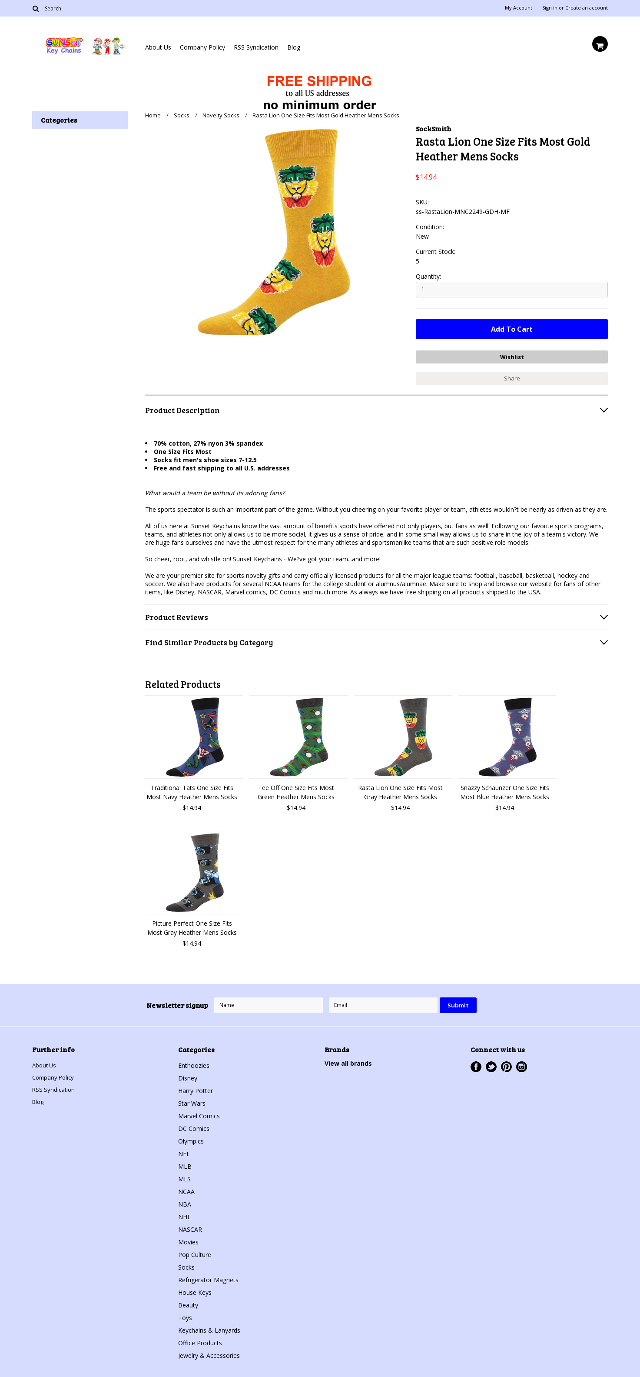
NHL (184, 1214)
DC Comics (193, 1126)
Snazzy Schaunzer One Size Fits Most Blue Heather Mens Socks (504, 790)
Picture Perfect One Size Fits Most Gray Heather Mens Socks (192, 925)
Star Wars (192, 1101)
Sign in (549, 8)
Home (153, 115)
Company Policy (202, 47)
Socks (181, 115)
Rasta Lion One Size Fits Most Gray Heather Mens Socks (400, 790)
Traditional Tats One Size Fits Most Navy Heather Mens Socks (191, 790)
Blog (293, 47)
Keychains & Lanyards (209, 1328)
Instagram (521, 1064)
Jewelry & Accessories (209, 1353)
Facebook (476, 1064)
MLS (184, 1177)
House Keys (195, 1290)
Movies (188, 1240)
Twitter (491, 1064)
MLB (185, 1164)
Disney (187, 1076)
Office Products (200, 1341)
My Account (518, 8)
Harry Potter (195, 1088)
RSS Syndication (256, 47)
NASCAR (190, 1227)
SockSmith (433, 128)
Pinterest (506, 1064)
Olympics (191, 1139)
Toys (185, 1315)
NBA (184, 1202)
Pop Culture (194, 1252)
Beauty (188, 1303)
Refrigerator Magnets (208, 1278)
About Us (158, 47)
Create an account (586, 8)
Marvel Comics (199, 1114)
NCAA (186, 1189)
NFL (184, 1151)
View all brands (348, 1061)
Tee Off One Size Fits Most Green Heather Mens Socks (296, 790)
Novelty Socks (220, 115)
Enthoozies (193, 1063)
